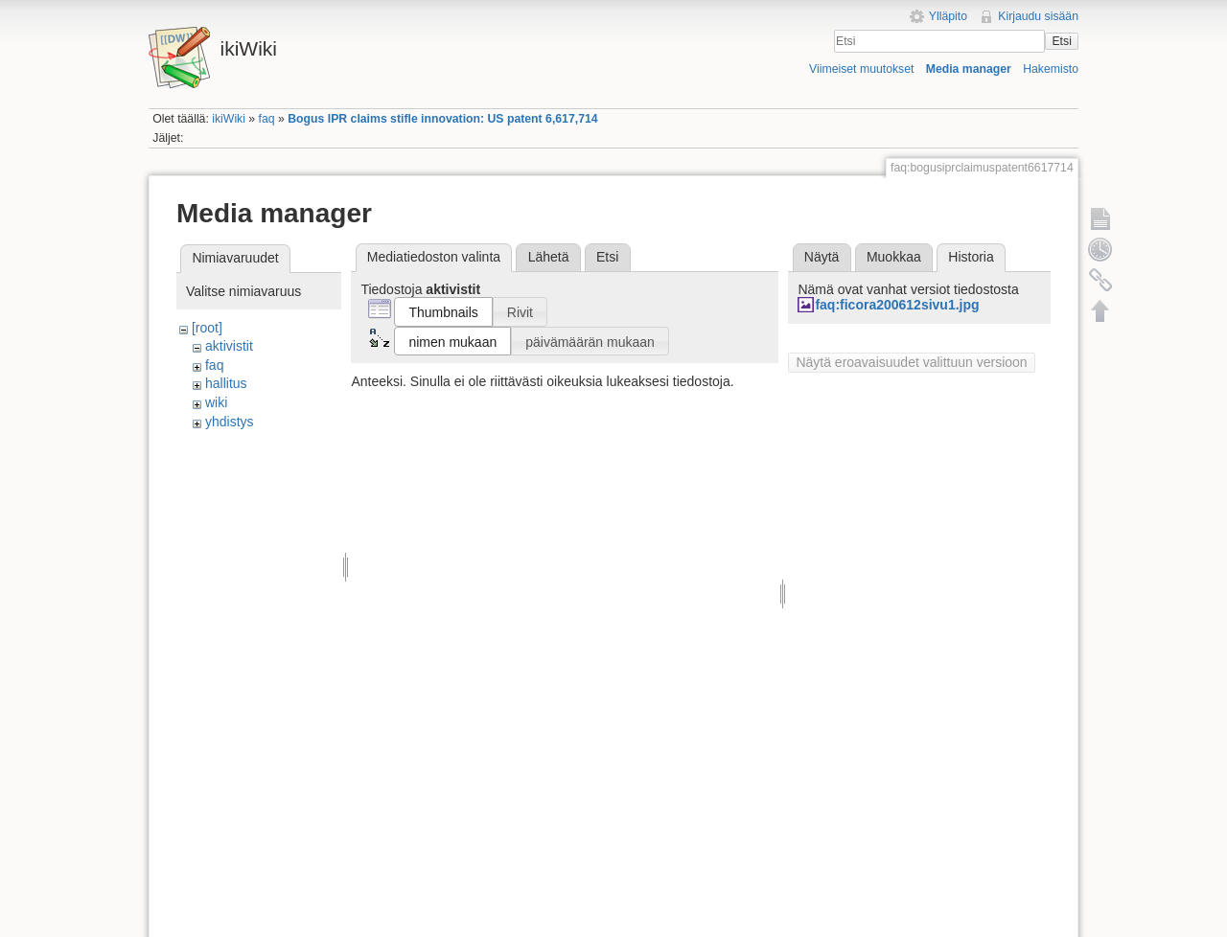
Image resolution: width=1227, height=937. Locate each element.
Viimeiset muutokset (861, 69)
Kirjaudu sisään (1038, 16)
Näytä (822, 256)
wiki (216, 402)
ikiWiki (228, 119)
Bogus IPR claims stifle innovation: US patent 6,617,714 (442, 119)
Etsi (1061, 41)
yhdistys (229, 421)
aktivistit (229, 346)
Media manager (968, 69)
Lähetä (548, 256)
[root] (207, 327)
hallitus (226, 383)
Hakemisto (1050, 69)
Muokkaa (894, 256)
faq (267, 119)
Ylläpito (948, 16)
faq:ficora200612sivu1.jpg (897, 304)
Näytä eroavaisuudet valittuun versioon (911, 362)
